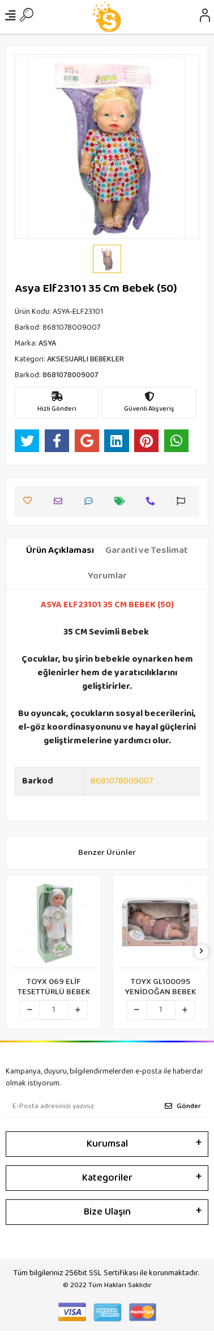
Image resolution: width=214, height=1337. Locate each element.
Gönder (183, 1106)
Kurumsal (107, 1144)
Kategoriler (107, 1178)
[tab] (60, 551)
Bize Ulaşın (107, 1212)
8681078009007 (122, 781)
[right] (201, 952)
